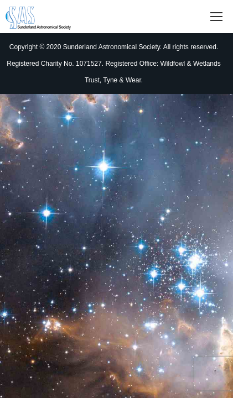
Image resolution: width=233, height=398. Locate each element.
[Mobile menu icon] (216, 17)
